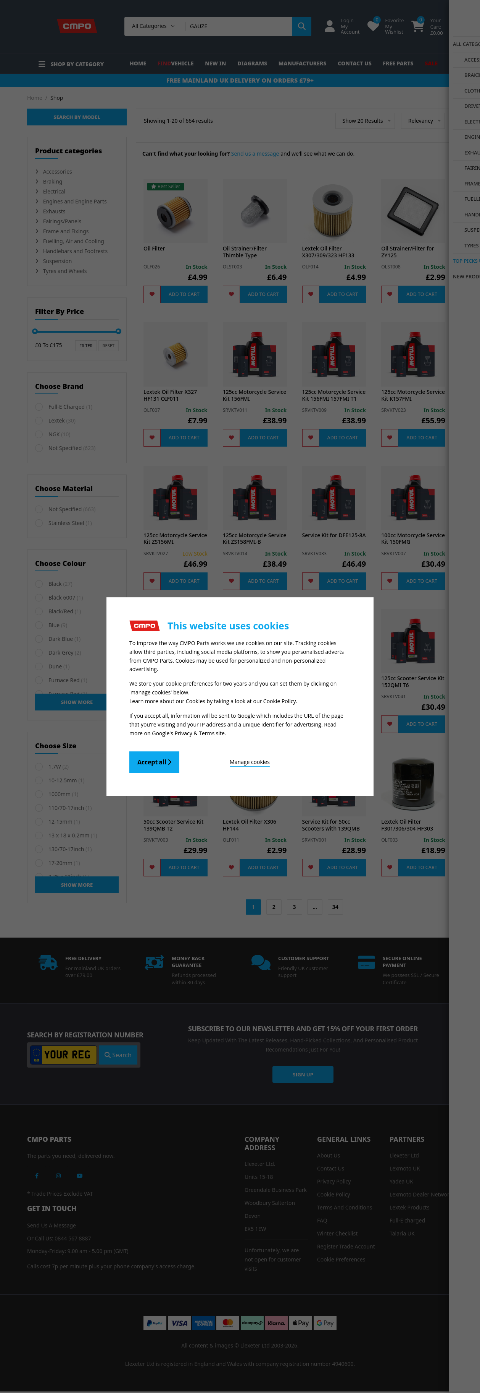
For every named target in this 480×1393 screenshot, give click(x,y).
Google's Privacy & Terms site (188, 732)
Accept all (154, 760)
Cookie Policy (279, 701)
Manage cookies (221, 760)
